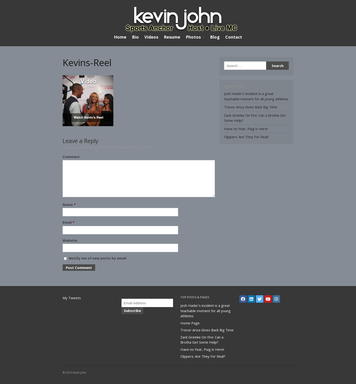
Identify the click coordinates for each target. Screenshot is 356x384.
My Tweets (72, 298)
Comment (71, 156)
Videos (151, 37)
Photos (193, 37)
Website (70, 240)
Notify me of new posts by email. (98, 258)
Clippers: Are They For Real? (246, 136)
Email (68, 222)
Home (120, 37)
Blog (215, 37)
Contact (233, 37)
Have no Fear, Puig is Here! (246, 128)
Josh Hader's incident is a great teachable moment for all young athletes (205, 310)
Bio (135, 37)
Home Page (190, 323)
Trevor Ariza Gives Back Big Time (250, 107)
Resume (172, 37)
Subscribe (132, 310)
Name (69, 204)
